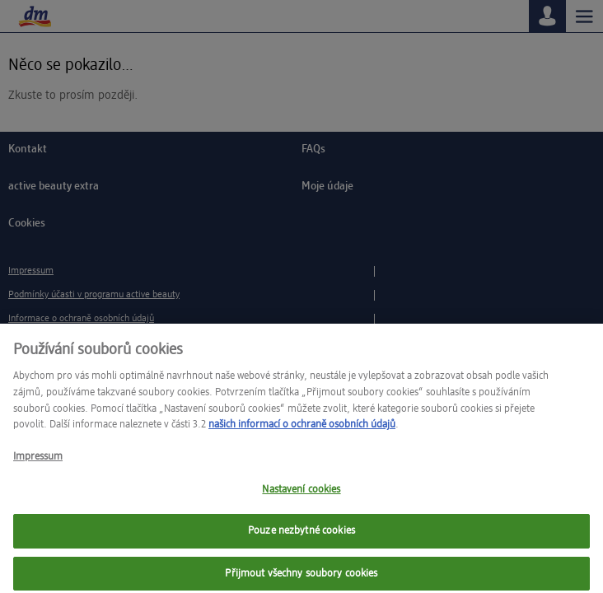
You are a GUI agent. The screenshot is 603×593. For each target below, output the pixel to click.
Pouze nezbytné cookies (301, 536)
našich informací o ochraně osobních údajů (301, 430)
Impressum (38, 462)
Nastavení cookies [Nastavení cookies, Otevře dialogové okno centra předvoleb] (301, 494)
